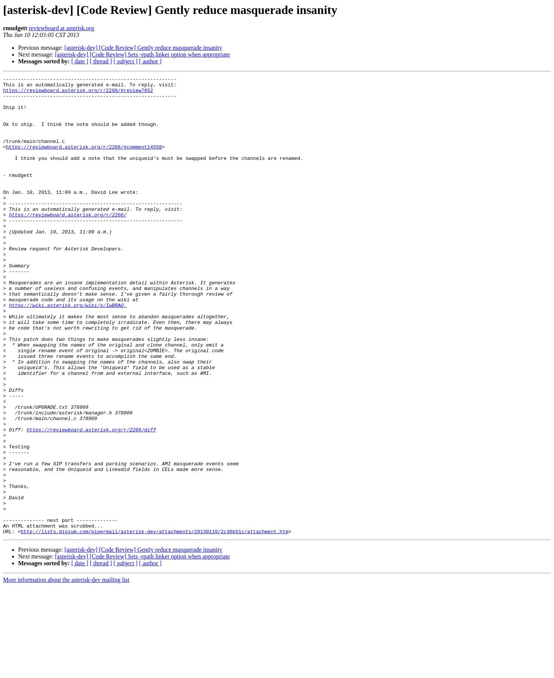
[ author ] (150, 61)
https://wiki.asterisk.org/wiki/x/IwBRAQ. (68, 351)
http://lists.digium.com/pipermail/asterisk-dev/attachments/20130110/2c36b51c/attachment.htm (155, 623)
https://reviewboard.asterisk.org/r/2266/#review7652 (78, 93)
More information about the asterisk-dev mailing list (66, 671)
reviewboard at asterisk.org (61, 28)
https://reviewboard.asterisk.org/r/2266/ (68, 242)
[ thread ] (101, 61)
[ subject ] (126, 61)
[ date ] (79, 61)
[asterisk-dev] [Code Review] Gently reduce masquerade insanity (143, 47)
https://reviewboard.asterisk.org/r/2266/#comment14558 (84, 161)
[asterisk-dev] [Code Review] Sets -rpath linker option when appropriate (142, 54)
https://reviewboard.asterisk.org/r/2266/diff (91, 500)
